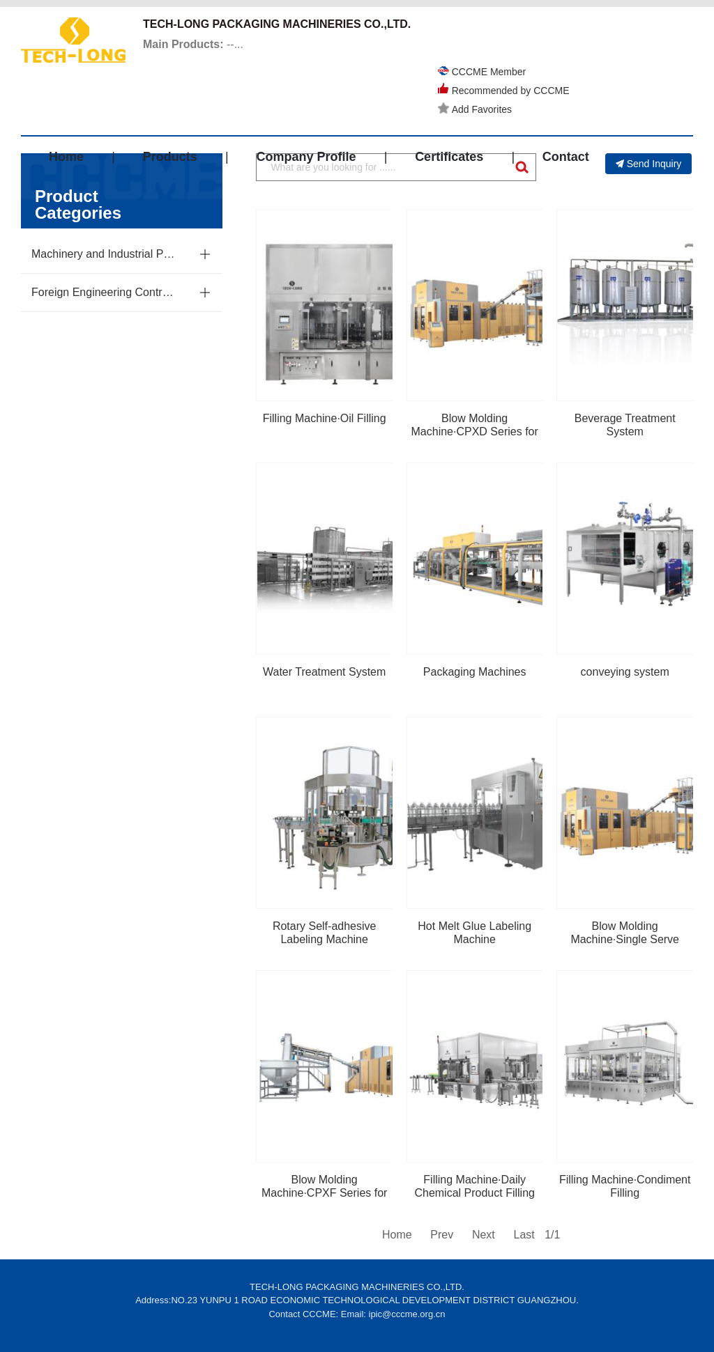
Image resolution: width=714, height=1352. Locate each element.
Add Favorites (475, 108)
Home (66, 157)
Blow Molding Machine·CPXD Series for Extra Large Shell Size (474, 431)
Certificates (449, 157)
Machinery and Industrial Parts (103, 254)
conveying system (625, 672)
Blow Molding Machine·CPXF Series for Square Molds (324, 1193)
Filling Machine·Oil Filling (324, 418)
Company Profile (306, 157)
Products (170, 157)
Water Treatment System (324, 672)
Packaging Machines (474, 672)
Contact (565, 157)
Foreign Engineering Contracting (103, 292)
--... (193, 44)
